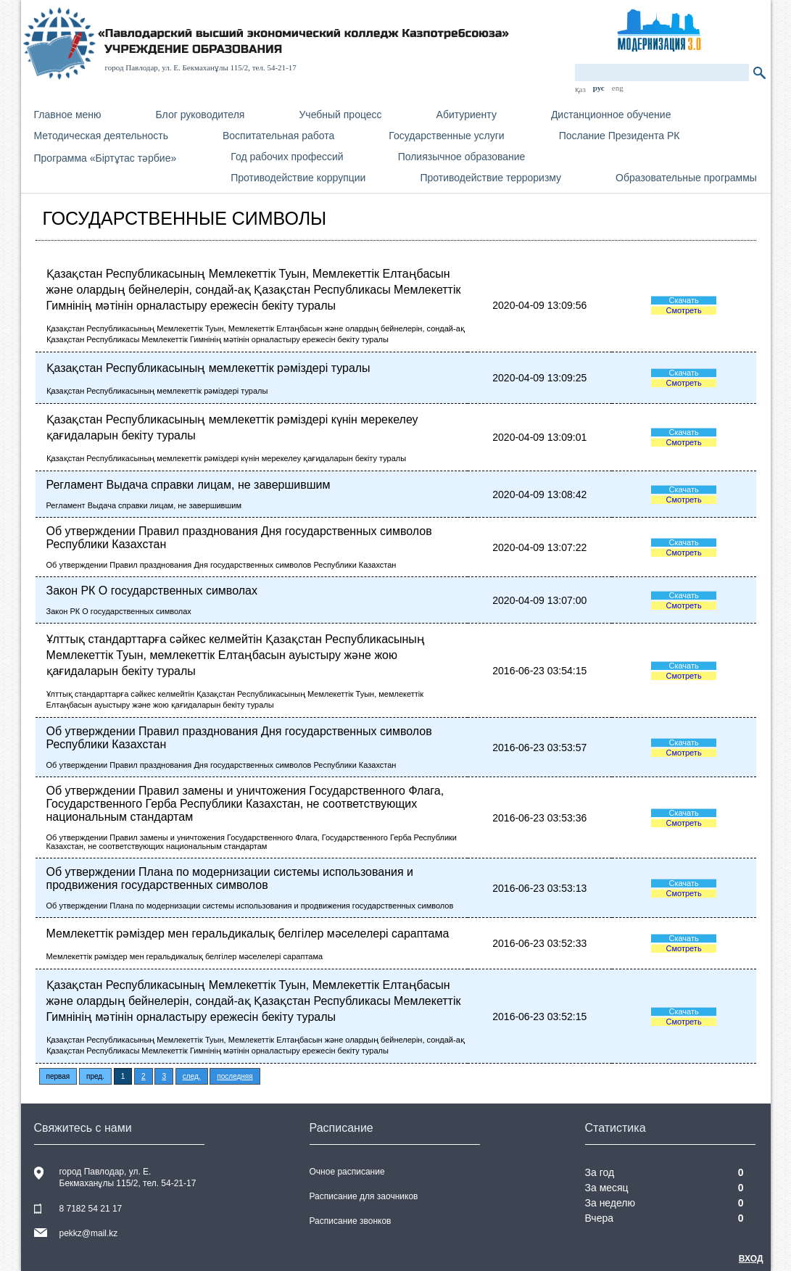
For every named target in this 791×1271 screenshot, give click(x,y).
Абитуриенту (466, 114)
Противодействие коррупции (298, 177)
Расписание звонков (351, 1221)
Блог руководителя (200, 114)
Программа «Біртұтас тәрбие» (105, 158)
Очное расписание (347, 1172)
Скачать (683, 300)
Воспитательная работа (278, 135)
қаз (580, 89)
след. (192, 1076)
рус (599, 87)
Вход (751, 1259)
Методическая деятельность (101, 135)
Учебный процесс (340, 114)
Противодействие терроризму (490, 177)
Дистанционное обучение (611, 114)
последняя (234, 1076)
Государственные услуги (446, 135)
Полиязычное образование (462, 156)
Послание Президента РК (619, 135)
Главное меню (68, 114)
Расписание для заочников (364, 1196)
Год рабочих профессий (287, 156)
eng (618, 87)
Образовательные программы (686, 177)
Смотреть (684, 310)
